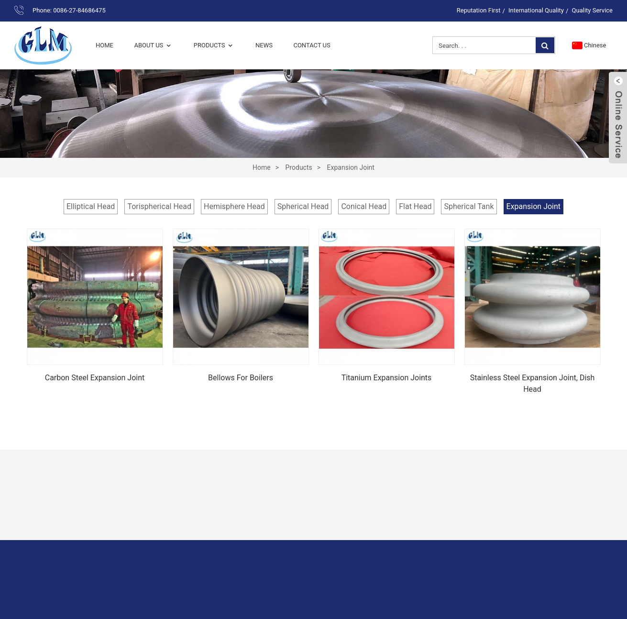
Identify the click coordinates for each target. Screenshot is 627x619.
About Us (153, 45)
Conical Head (363, 206)
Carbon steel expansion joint (95, 377)
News (264, 45)
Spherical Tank (469, 206)
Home (104, 45)
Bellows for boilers (240, 377)
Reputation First (479, 10)
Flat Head (415, 206)
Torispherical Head (159, 206)
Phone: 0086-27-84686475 (69, 10)
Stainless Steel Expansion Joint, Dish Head (532, 383)
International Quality (536, 10)
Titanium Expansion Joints (386, 377)
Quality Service (592, 10)
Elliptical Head (90, 206)
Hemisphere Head (234, 206)
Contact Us (311, 45)
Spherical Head (303, 206)
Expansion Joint (350, 167)
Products (214, 45)
